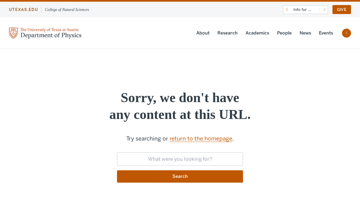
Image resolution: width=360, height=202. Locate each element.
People (284, 33)
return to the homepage (201, 138)
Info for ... (302, 9)
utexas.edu (23, 9)
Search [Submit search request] (180, 176)
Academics (257, 33)
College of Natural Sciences (67, 10)
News (305, 33)
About (203, 33)
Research (227, 33)
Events (326, 33)
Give (341, 9)
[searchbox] (180, 159)
